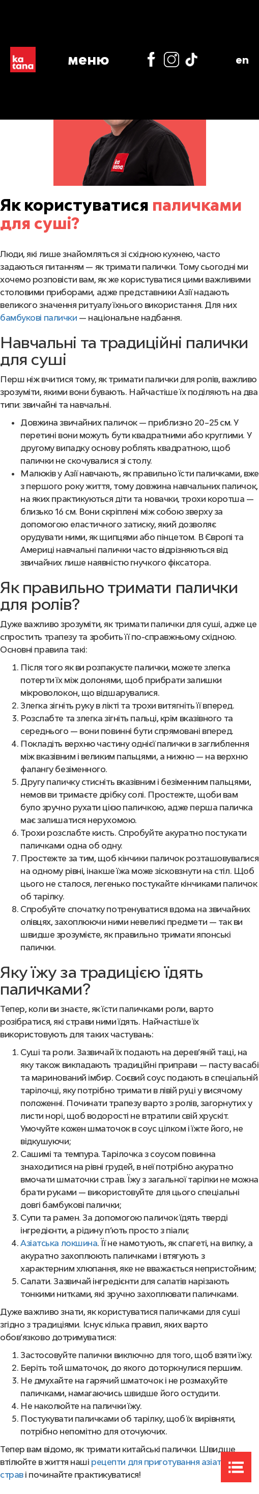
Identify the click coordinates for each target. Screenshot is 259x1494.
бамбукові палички (38, 318)
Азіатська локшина (58, 1243)
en (242, 59)
